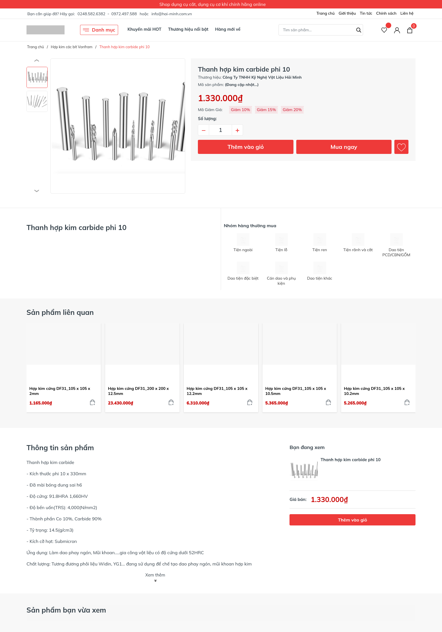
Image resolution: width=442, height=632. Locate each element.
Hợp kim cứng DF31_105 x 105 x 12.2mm (217, 391)
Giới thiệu (347, 13)
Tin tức (366, 13)
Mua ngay (343, 146)
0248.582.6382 (91, 13)
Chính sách (386, 13)
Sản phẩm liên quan (60, 312)
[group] (118, 126)
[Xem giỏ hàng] (410, 30)
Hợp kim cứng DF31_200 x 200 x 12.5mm (138, 391)
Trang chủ (325, 13)
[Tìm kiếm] (359, 29)
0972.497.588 (124, 13)
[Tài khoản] (397, 30)
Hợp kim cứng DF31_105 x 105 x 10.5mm (295, 391)
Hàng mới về (227, 29)
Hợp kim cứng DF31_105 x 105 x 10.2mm (374, 391)
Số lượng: (207, 118)
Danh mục (99, 30)
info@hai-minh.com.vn (171, 13)
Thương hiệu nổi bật (188, 29)
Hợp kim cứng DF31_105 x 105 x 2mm (59, 391)
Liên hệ (407, 13)
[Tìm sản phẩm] (321, 30)
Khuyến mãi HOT (144, 29)
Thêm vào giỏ (245, 146)
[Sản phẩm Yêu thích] (384, 30)
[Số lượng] (220, 130)
